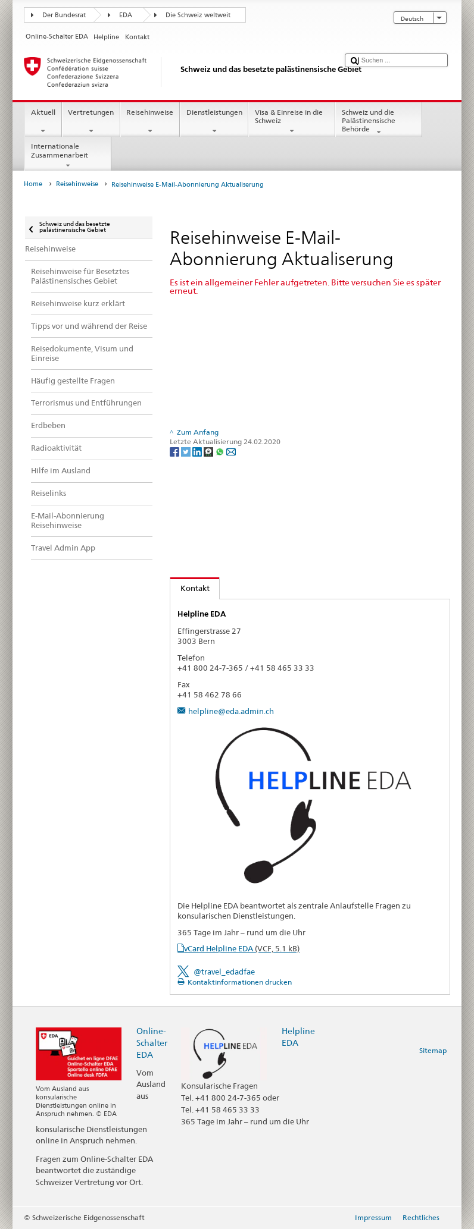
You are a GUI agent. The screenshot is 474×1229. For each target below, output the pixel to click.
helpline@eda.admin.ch (231, 711)
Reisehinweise (150, 122)
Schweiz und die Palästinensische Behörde (379, 122)
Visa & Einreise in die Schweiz (292, 122)
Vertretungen (91, 122)
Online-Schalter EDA (151, 1043)
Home (33, 184)
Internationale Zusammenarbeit (68, 156)
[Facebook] (175, 451)
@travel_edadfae (224, 971)
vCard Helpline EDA (242, 948)
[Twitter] (186, 451)
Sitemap (433, 1050)
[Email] (231, 451)
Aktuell (43, 122)
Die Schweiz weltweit (198, 15)
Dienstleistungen (214, 122)
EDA (125, 15)
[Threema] (209, 451)
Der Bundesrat (64, 15)
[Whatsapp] (220, 451)
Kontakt (190, 588)
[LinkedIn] (198, 451)
